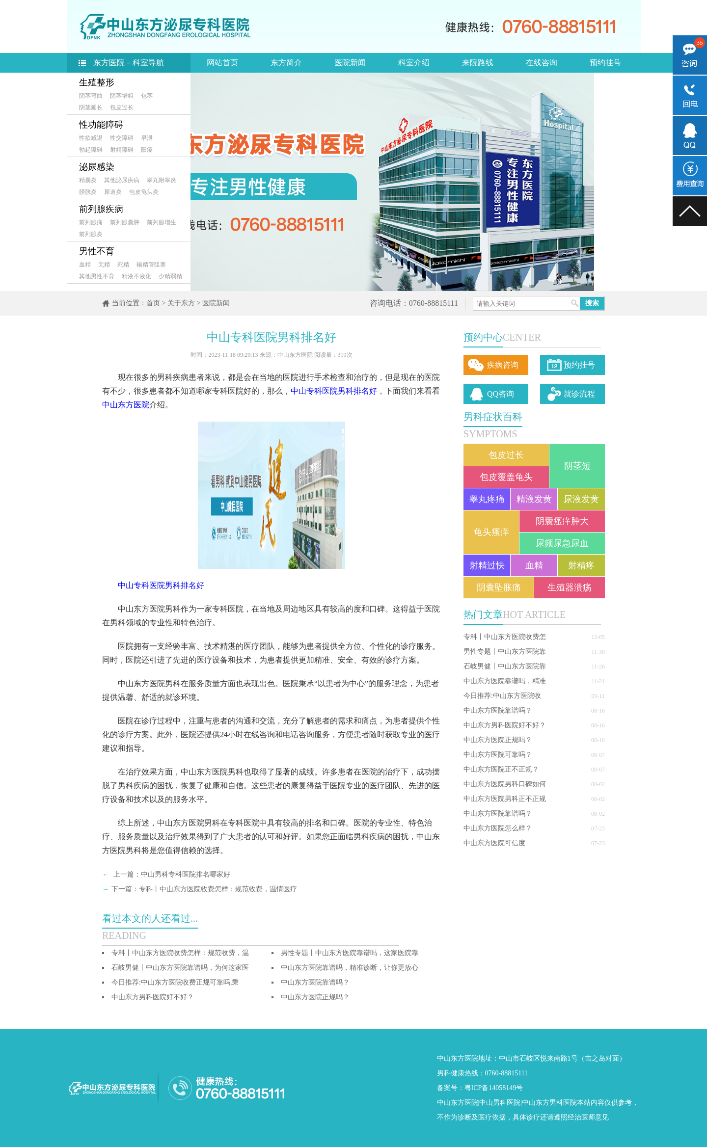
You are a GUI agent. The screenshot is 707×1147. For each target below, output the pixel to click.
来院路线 (477, 62)
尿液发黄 (581, 499)
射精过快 (487, 565)
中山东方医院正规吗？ (497, 740)
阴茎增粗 (122, 95)
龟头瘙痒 (491, 532)
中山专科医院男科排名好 (334, 391)
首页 (153, 303)
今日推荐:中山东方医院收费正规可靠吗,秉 (175, 982)
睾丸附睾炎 (161, 180)
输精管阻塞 (151, 264)
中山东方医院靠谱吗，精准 (504, 681)
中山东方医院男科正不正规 (504, 798)
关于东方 (181, 303)
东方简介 (286, 62)
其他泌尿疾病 (121, 180)
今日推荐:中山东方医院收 (502, 695)
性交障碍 (122, 137)
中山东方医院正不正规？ (501, 769)
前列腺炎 (91, 234)
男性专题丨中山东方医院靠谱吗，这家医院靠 (349, 953)
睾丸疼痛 (487, 499)
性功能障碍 (101, 125)
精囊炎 (88, 180)
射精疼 (581, 565)
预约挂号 (605, 62)
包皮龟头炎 (144, 191)
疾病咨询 (502, 365)
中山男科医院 (499, 1102)
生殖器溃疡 (569, 587)
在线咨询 (541, 62)
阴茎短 (577, 466)
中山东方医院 (125, 404)
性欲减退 (91, 137)
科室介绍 (414, 62)
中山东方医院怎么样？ (497, 828)
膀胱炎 (88, 191)
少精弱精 (170, 276)
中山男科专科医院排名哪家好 (185, 874)
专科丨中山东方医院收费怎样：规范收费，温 (180, 953)
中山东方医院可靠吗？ (497, 754)
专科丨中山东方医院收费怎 (504, 636)
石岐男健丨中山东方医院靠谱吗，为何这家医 (180, 967)
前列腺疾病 (101, 209)
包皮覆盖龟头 (506, 477)
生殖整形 (96, 82)
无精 (104, 264)
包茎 (147, 95)
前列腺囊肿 (124, 222)
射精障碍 (122, 149)
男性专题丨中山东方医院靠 (504, 651)
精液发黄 (534, 499)
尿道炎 (113, 191)
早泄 (147, 137)
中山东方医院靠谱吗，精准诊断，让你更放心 (349, 967)
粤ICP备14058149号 (493, 1088)
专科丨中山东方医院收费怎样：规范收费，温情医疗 (218, 889)
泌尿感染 (96, 167)
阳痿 (147, 149)
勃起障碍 (91, 149)
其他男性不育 (96, 276)
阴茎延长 (91, 107)
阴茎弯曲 (91, 95)
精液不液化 (136, 276)
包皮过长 (122, 107)
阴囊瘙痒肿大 (562, 521)
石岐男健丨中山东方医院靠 (504, 666)
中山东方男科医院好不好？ (504, 725)
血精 (85, 264)
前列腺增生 (161, 222)
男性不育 (96, 251)
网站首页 (222, 62)
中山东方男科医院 (549, 1102)
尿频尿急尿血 (562, 543)
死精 (123, 264)
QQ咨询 (500, 394)
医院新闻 (350, 62)
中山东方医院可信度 (494, 843)
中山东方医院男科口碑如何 (504, 784)
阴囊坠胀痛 (499, 587)
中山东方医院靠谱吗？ (497, 710)
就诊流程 (579, 394)
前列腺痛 (91, 222)
